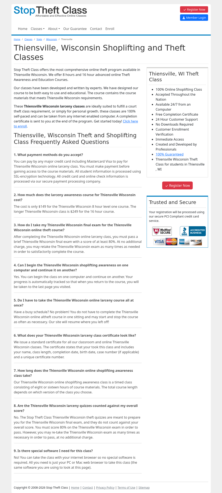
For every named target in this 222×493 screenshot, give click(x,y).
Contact (96, 28)
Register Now (194, 9)
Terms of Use (126, 487)
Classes (28, 39)
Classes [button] (36, 28)
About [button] (52, 28)
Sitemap (144, 487)
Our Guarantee (75, 28)
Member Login (194, 18)
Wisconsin (51, 39)
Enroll (109, 28)
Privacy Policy (105, 487)
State (39, 39)
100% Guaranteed (169, 154)
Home (23, 28)
